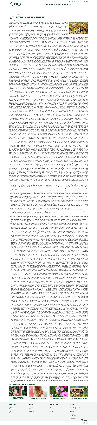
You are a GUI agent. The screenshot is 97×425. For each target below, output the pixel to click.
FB (81, 1)
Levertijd (31, 410)
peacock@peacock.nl (75, 418)
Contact (51, 411)
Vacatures (52, 410)
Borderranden (12, 408)
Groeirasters (11, 411)
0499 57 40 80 (73, 414)
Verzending (31, 411)
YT (87, 423)
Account (83, 1)
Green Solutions (31, 422)
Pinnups (10, 407)
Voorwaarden (32, 412)
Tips (50, 408)
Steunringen (11, 412)
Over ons (51, 407)
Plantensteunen (12, 410)
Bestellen (31, 407)
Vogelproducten (12, 414)
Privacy (30, 414)
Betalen (31, 408)
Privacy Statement (23, 422)
